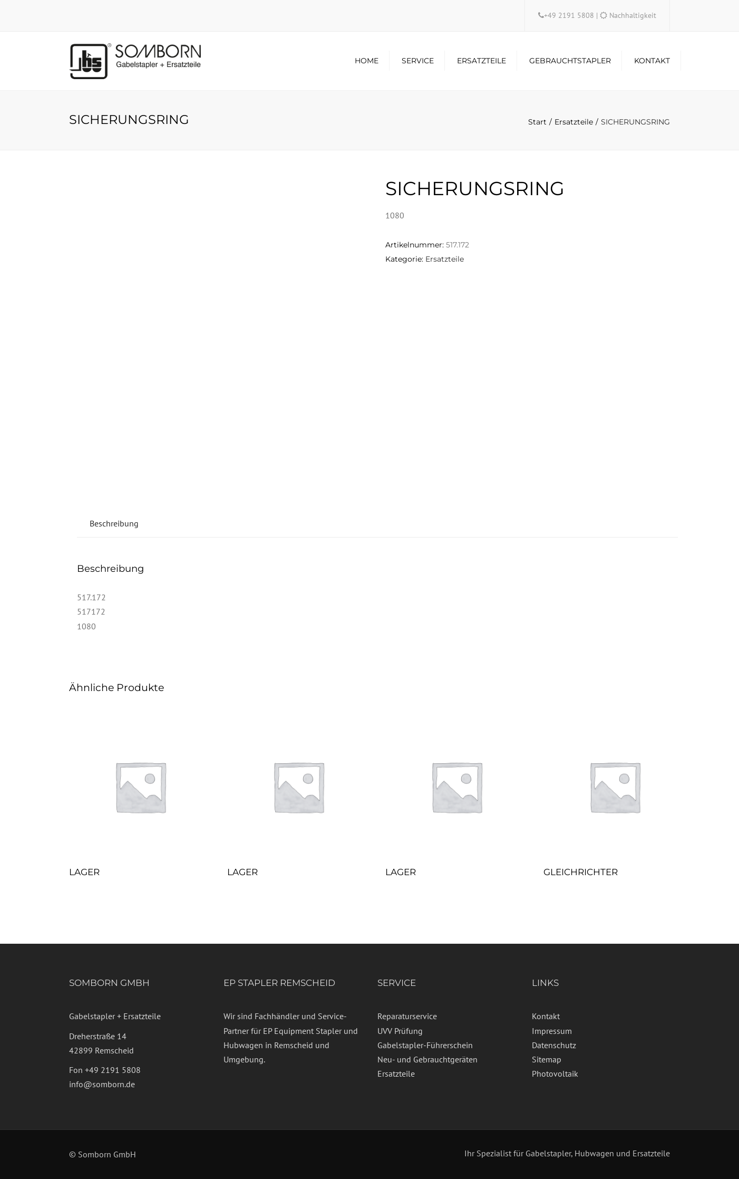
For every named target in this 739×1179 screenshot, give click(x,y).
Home (366, 60)
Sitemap (546, 1059)
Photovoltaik (555, 1073)
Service (418, 60)
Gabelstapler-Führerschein (425, 1045)
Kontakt (652, 60)
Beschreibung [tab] (114, 523)
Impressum (552, 1030)
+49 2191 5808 (570, 15)
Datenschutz (554, 1045)
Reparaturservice (407, 1016)
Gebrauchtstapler (570, 60)
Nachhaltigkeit (632, 15)
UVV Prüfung (400, 1030)
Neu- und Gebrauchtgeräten (427, 1059)
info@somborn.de (102, 1084)
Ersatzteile (481, 60)
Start (537, 122)
